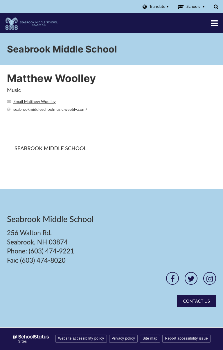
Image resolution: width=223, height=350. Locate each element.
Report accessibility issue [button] (186, 338)
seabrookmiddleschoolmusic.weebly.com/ (50, 109)
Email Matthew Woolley (34, 101)
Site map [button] (150, 338)
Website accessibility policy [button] (81, 338)
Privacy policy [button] (123, 338)
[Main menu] (214, 23)
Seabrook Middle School (51, 148)
